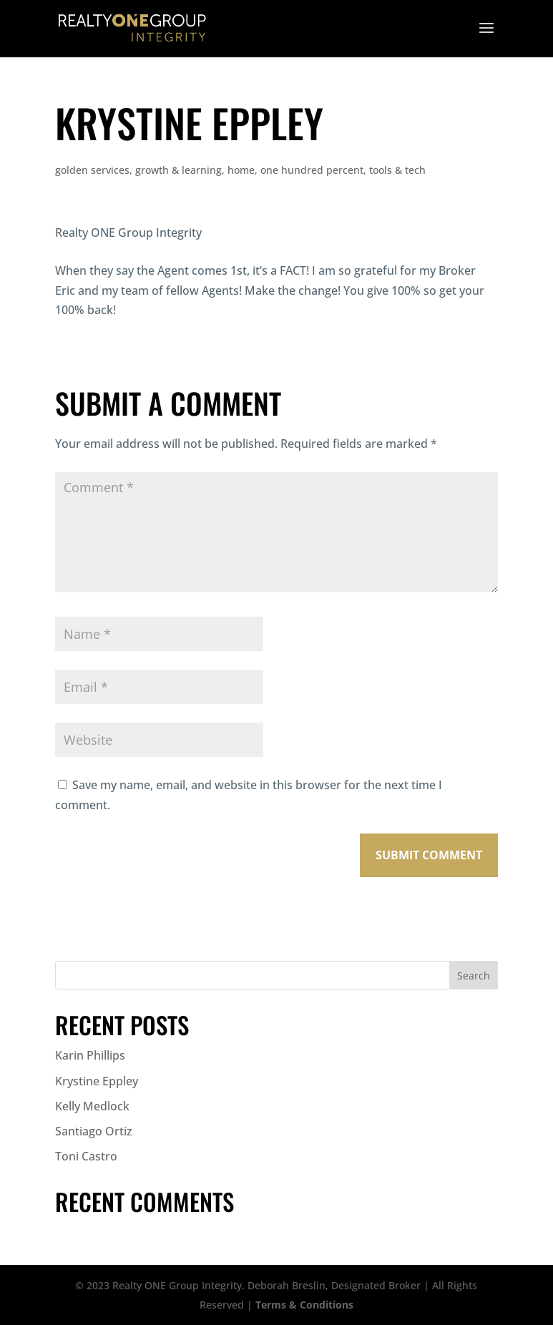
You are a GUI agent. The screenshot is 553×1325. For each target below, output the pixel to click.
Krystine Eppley (96, 1081)
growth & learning (178, 170)
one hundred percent (311, 170)
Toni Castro (86, 1156)
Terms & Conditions (304, 1304)
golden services (92, 170)
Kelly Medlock (92, 1106)
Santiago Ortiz (93, 1131)
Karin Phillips (90, 1055)
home (241, 170)
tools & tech (397, 170)
